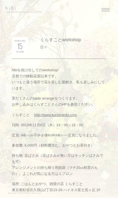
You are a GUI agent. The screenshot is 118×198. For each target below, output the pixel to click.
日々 (43, 47)
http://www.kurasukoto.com (55, 115)
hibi (11, 8)
